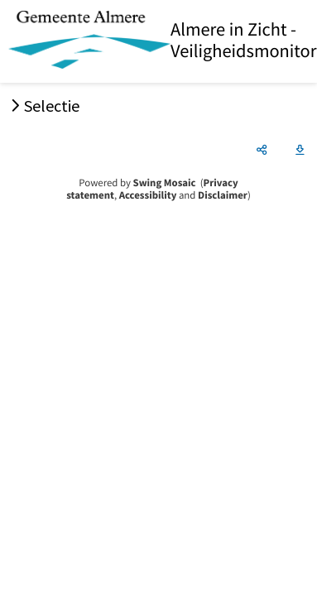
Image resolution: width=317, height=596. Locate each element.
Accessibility (148, 195)
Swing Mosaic (164, 183)
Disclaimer (222, 195)
